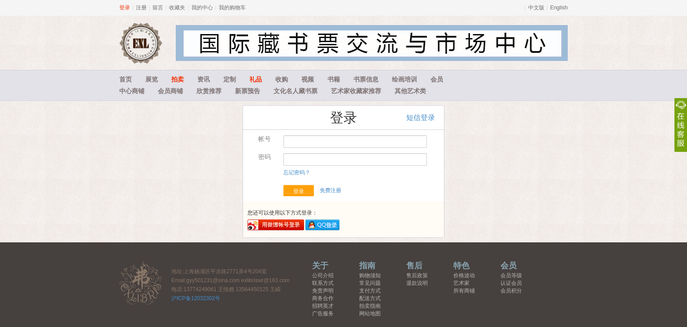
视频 (307, 79)
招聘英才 (323, 306)
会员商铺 (170, 91)
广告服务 (323, 313)
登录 (124, 7)
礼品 (255, 79)
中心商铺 (131, 91)
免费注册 (330, 190)
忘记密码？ (296, 172)
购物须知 (370, 275)
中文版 (536, 7)
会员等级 (511, 275)
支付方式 (370, 291)
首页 (125, 79)
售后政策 (417, 275)
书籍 (333, 79)
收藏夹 (177, 7)
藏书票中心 (140, 282)
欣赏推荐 (209, 91)
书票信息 (365, 79)
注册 (141, 7)
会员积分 (511, 291)
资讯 (203, 79)
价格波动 (464, 275)
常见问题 (370, 283)
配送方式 (370, 298)
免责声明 (323, 291)
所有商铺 (464, 291)
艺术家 (461, 283)
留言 (157, 7)
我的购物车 (232, 7)
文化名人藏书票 (295, 91)
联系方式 (323, 283)
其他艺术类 (410, 91)
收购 (281, 79)
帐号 (264, 138)
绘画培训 (404, 79)
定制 (229, 79)
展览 (151, 79)
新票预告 (247, 91)
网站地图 (370, 313)
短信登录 (420, 117)
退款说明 (417, 283)
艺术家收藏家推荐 (356, 91)
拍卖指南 (370, 306)
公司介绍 (323, 275)
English (559, 7)
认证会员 (511, 283)
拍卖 (177, 79)
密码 (264, 156)
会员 (436, 79)
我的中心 (202, 7)
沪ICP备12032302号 (195, 298)
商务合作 (323, 298)
